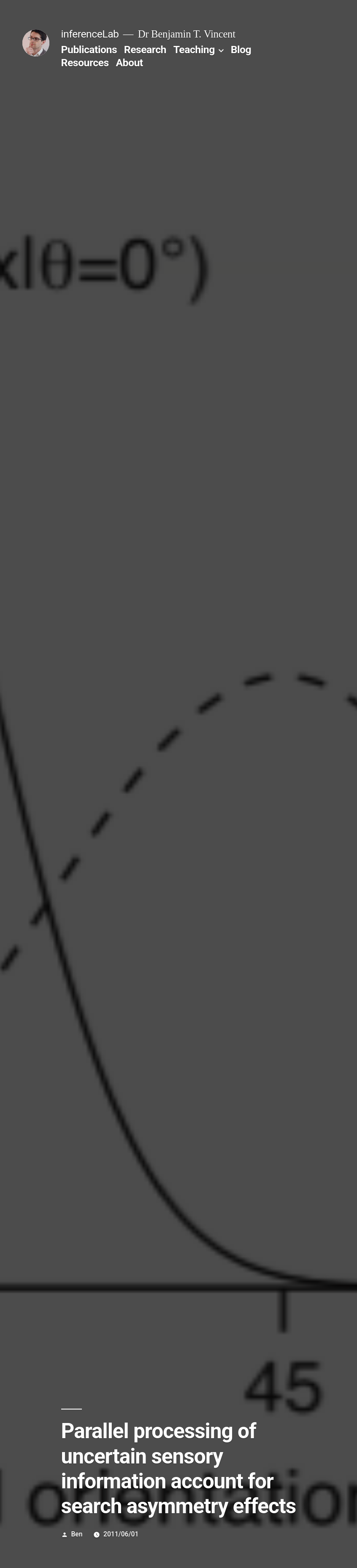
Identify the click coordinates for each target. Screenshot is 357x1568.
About (129, 62)
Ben (76, 1534)
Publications (89, 49)
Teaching (194, 49)
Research (145, 49)
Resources (85, 62)
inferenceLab (90, 34)
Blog (241, 49)
